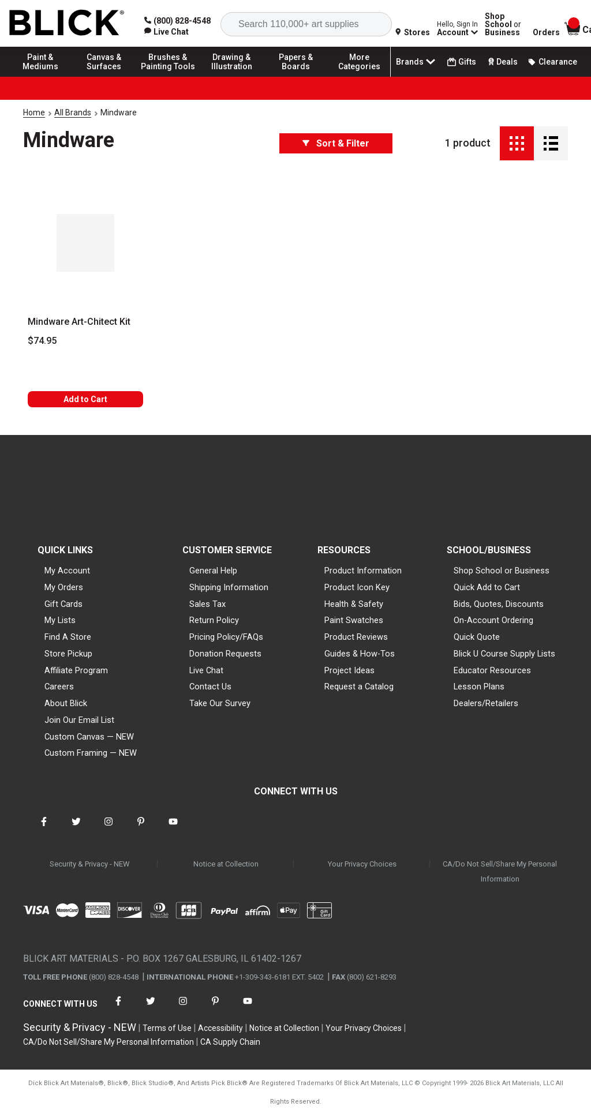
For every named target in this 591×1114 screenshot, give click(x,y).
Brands (416, 61)
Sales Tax (207, 604)
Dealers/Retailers (486, 703)
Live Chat (206, 670)
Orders (546, 32)
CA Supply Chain (230, 1042)
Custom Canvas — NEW (89, 737)
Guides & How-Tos (359, 653)
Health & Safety (353, 604)
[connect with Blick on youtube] (173, 828)
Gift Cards (63, 604)
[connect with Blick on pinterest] (140, 828)
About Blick (65, 703)
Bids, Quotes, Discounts (499, 604)
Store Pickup (68, 653)
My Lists (60, 620)
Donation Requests (225, 653)
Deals (502, 62)
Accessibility (220, 1028)
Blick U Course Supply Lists (504, 653)
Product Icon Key (357, 587)
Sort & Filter (335, 143)
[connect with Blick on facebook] (43, 828)
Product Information (363, 570)
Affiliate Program (76, 670)
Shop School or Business (501, 570)
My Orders (63, 587)
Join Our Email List (79, 720)
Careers (59, 686)
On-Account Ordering (493, 620)
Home (34, 112)
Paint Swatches (353, 620)
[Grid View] (517, 143)
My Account (67, 570)
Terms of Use (167, 1028)
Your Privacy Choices (362, 864)
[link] (166, 31)
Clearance (552, 61)
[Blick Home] (67, 23)
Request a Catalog (359, 686)
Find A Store (67, 637)
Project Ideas (349, 670)
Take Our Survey (219, 703)
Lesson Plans (479, 686)
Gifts (461, 62)
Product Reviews (356, 637)
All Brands (72, 112)
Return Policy (214, 620)
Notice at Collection (226, 864)
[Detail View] (551, 143)
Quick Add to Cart (487, 587)
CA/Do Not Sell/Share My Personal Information (500, 871)
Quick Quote (477, 637)
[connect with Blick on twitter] (76, 828)
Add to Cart (85, 399)
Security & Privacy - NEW (90, 864)
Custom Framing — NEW (90, 753)
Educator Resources (492, 670)
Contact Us (210, 686)
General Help (213, 570)
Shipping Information (228, 587)
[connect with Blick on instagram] (108, 828)
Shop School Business (503, 24)
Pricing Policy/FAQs (226, 637)
